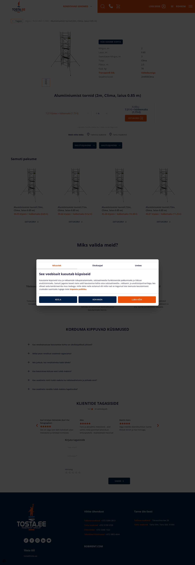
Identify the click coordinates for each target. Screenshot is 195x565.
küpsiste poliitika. (78, 289)
